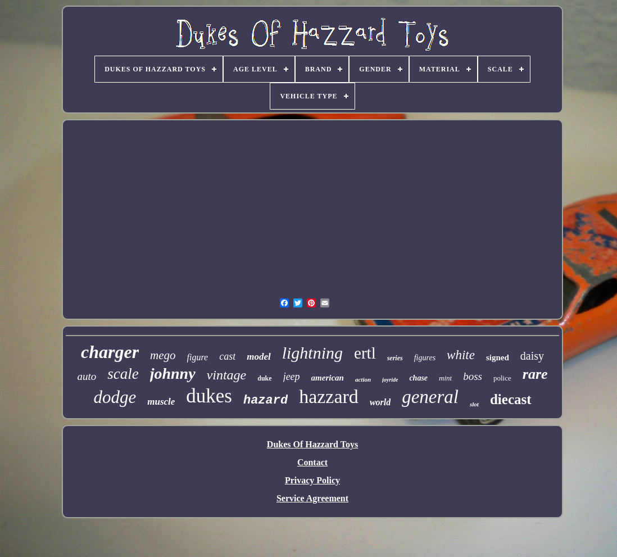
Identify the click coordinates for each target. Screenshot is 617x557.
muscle (161, 401)
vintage (227, 375)
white (461, 355)
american (327, 377)
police (502, 378)
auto (86, 376)
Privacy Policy (312, 480)
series (395, 358)
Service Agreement (312, 498)
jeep (291, 376)
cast (227, 356)
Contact (312, 462)
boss (472, 376)
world (380, 402)
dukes (209, 396)
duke (264, 378)
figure (197, 357)
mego (163, 355)
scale (122, 373)
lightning (312, 352)
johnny (173, 373)
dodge (114, 397)
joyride (390, 380)
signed (497, 357)
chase (418, 378)
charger (110, 352)
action (363, 379)
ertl (365, 353)
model (259, 356)
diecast (511, 399)
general (430, 397)
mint (445, 378)
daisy (532, 356)
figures (424, 358)
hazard (265, 400)
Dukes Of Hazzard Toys (312, 444)
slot (474, 404)
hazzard (329, 396)
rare (535, 374)
